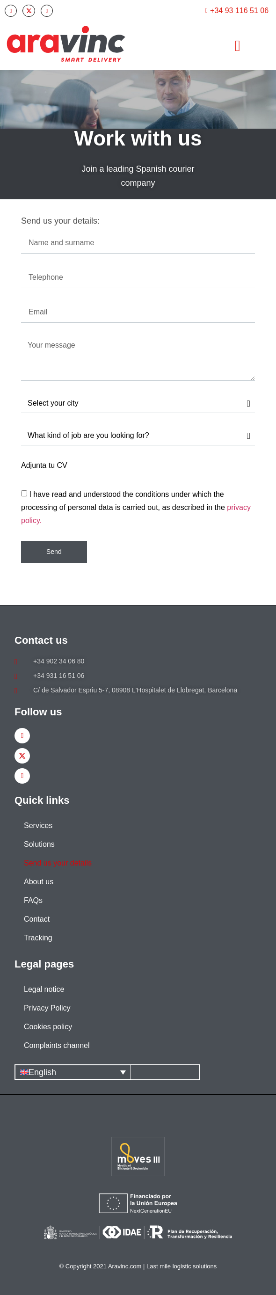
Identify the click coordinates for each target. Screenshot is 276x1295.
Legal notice (44, 989)
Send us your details (58, 863)
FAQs (33, 900)
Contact (37, 919)
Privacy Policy (47, 1008)
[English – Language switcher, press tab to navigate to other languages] (73, 1072)
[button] (237, 46)
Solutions (39, 844)
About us (38, 882)
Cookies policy (48, 1027)
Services (38, 825)
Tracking (38, 938)
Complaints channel (57, 1045)
